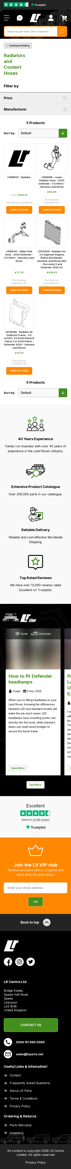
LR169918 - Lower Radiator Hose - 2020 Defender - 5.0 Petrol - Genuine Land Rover (52, 182)
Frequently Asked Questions (30, 1083)
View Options (19, 209)
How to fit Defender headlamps (30, 679)
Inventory (17, 1133)
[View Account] (51, 18)
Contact (15, 1075)
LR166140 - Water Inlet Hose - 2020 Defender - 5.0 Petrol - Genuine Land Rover (19, 256)
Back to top (35, 922)
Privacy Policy (20, 1106)
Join (35, 901)
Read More (18, 768)
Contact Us (31, 1025)
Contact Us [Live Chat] (20, 18)
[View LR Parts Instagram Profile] (19, 961)
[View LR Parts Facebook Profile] (8, 961)
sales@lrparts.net (23, 1054)
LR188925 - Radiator (19, 177)
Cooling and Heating (19, 45)
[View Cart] (64, 18)
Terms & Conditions (23, 1098)
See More (35, 784)
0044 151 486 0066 (24, 1042)
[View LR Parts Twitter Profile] (31, 961)
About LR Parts (21, 1091)
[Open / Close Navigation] (7, 18)
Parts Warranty (21, 1125)
